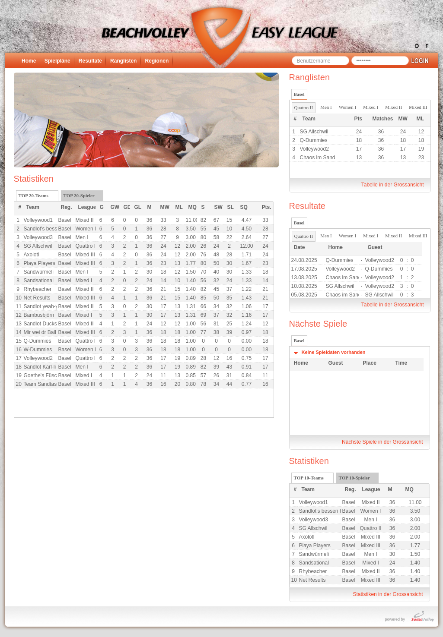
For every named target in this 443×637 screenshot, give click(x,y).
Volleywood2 (314, 149)
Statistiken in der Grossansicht (388, 594)
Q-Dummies (314, 140)
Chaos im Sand (317, 158)
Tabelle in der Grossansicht (392, 185)
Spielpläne (57, 61)
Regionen (157, 61)
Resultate (90, 61)
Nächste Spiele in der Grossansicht (382, 442)
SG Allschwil (314, 132)
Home (29, 61)
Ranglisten (123, 61)
